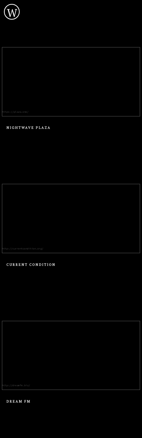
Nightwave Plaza (28, 127)
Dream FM (18, 401)
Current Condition (31, 264)
